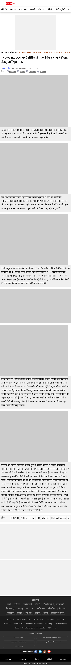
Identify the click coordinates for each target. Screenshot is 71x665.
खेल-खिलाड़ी (10, 608)
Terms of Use (18, 623)
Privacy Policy (38, 619)
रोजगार (19, 613)
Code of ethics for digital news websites (30, 628)
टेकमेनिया (62, 608)
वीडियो (37, 604)
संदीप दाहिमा (6, 68)
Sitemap (7, 623)
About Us (10, 619)
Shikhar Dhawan (58, 518)
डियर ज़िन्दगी (48, 604)
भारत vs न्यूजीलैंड (27, 518)
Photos (13, 52)
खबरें (9, 604)
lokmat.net (19, 646)
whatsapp (31, 71)
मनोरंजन (17, 604)
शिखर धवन (14, 518)
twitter (21, 71)
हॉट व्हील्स (51, 608)
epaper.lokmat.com (18, 642)
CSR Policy (52, 628)
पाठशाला (10, 613)
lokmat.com (18, 637)
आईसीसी (45, 518)
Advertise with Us (23, 619)
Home (4, 52)
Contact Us (50, 619)
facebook (11, 71)
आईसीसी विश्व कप (57, 613)
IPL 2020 (30, 608)
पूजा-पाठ (28, 613)
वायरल (37, 613)
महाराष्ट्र (20, 608)
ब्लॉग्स (46, 613)
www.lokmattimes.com (52, 637)
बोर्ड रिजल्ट (41, 608)
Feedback (60, 619)
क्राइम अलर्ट (60, 604)
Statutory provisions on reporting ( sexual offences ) (46, 623)
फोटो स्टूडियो (27, 604)
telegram (41, 71)
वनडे (38, 518)
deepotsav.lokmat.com (52, 642)
